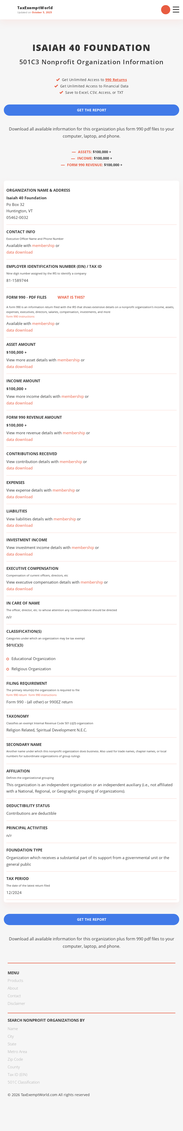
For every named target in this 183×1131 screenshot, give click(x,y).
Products (15, 980)
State (12, 1043)
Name (13, 1028)
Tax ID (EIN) (17, 1074)
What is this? (65, 297)
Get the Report (91, 110)
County (14, 1066)
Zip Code (15, 1059)
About (13, 988)
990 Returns (116, 79)
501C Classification (24, 1082)
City (11, 1036)
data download (19, 252)
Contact (14, 995)
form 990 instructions (20, 316)
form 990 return (16, 695)
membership (43, 245)
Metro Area (17, 1051)
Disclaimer (16, 1003)
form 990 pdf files (142, 129)
